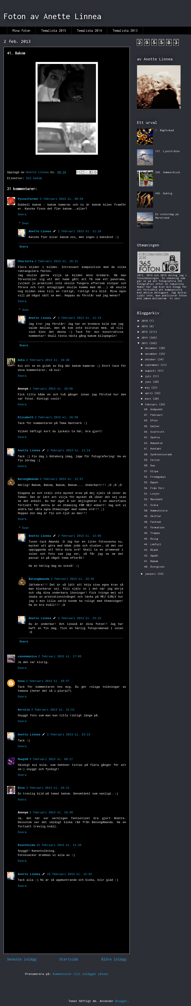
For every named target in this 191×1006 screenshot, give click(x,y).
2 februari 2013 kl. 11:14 (68, 450)
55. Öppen (151, 482)
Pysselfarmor (28, 199)
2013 (145, 343)
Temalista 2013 (125, 30)
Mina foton (21, 30)
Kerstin (24, 709)
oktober (151, 359)
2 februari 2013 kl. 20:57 (47, 681)
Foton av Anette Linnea (52, 16)
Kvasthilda (26, 845)
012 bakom (34, 178)
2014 (145, 337)
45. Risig (151, 538)
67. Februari (153, 414)
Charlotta (25, 261)
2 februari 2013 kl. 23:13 (68, 734)
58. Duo (149, 465)
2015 (145, 331)
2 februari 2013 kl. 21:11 (53, 709)
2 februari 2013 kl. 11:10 (79, 231)
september (153, 364)
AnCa (21, 360)
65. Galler (152, 426)
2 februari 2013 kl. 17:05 (60, 656)
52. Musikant (153, 499)
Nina (21, 788)
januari (151, 573)
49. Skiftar (152, 516)
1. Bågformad (164, 130)
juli (149, 376)
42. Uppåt (151, 555)
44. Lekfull (152, 544)
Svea (21, 681)
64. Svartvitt (154, 431)
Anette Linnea (40, 231)
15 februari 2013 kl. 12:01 (69, 874)
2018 (145, 320)
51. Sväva (151, 504)
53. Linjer (152, 493)
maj (148, 387)
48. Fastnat (152, 521)
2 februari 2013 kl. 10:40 (47, 360)
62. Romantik (153, 443)
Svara (22, 214)
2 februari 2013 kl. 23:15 (79, 618)
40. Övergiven (154, 566)
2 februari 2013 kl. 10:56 (56, 417)
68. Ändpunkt (153, 409)
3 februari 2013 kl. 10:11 (47, 788)
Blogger (121, 1001)
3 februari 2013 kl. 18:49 (51, 812)
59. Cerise (152, 459)
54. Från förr (154, 488)
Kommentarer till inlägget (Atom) (80, 974)
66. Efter (151, 420)
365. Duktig (163, 193)
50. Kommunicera (155, 510)
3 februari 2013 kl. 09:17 (51, 759)
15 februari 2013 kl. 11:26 (59, 845)
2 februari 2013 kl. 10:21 (56, 261)
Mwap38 (23, 759)
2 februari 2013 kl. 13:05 (79, 536)
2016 (145, 326)
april (149, 393)
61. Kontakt (152, 448)
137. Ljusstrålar (167, 151)
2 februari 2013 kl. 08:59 (61, 199)
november (152, 353)
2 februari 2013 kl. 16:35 (72, 579)
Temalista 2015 (53, 30)
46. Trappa (152, 532)
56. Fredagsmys (155, 476)
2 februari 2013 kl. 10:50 (51, 388)
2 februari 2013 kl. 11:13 (79, 318)
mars (149, 398)
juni (149, 381)
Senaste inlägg (21, 960)
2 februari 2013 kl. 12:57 (61, 479)
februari (152, 404)
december (152, 348)
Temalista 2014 (89, 30)
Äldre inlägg (113, 960)
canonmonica (27, 656)
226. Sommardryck (167, 172)
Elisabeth (25, 417)
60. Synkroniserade (158, 454)
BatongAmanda (28, 479)
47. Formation (154, 527)
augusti (151, 370)
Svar (25, 223)
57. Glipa (151, 471)
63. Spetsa (152, 437)
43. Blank (151, 549)
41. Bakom (151, 561)
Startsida (68, 960)
